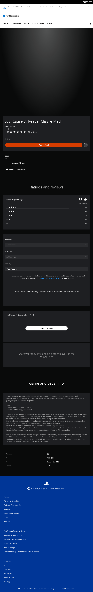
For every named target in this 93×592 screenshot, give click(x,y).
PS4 (22, 7)
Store (54, 7)
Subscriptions (38, 21)
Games (10, 7)
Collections (16, 21)
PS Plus (29, 7)
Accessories (38, 7)
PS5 (16, 7)
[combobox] (46, 242)
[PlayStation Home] (4, 6)
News (47, 7)
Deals (26, 21)
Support (61, 7)
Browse (50, 21)
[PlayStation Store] (11, 13)
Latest (5, 21)
